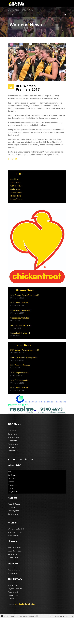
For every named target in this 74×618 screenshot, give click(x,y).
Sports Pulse (13, 10)
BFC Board (12, 507)
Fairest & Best (13, 592)
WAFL (31, 10)
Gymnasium (12, 478)
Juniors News (13, 558)
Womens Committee (15, 532)
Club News (14, 179)
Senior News (15, 182)
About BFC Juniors (14, 548)
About (10, 472)
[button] (11, 62)
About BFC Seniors (14, 504)
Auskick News (16, 192)
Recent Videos (16, 199)
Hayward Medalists (15, 589)
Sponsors (11, 482)
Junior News (15, 189)
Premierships (13, 585)
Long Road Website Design (25, 604)
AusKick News (13, 573)
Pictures (11, 599)
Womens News (16, 186)
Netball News (15, 196)
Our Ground (12, 475)
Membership (12, 485)
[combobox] (18, 14)
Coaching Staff (13, 511)
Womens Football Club (16, 529)
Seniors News (13, 514)
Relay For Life (13, 492)
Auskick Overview (14, 570)
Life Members (13, 595)
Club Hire (11, 488)
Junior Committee (14, 551)
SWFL (24, 10)
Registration (12, 554)
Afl (37, 10)
